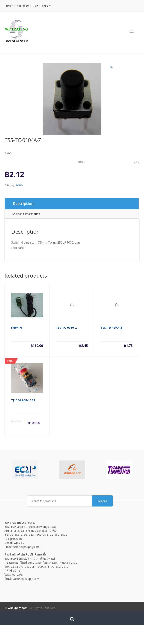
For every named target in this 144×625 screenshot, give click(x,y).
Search (102, 501)
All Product (23, 6)
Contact (46, 6)
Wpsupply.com (18, 608)
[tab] (72, 203)
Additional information (26, 214)
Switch (19, 185)
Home (9, 6)
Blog (35, 6)
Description (23, 203)
